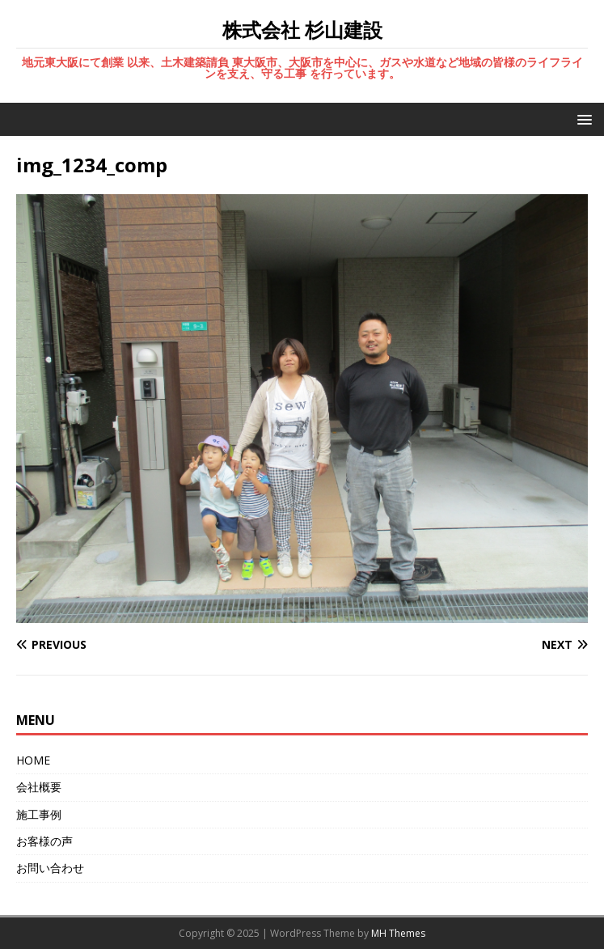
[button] (582, 118)
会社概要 (38, 786)
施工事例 (38, 814)
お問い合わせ (50, 867)
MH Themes (398, 933)
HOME (33, 760)
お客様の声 (44, 841)
